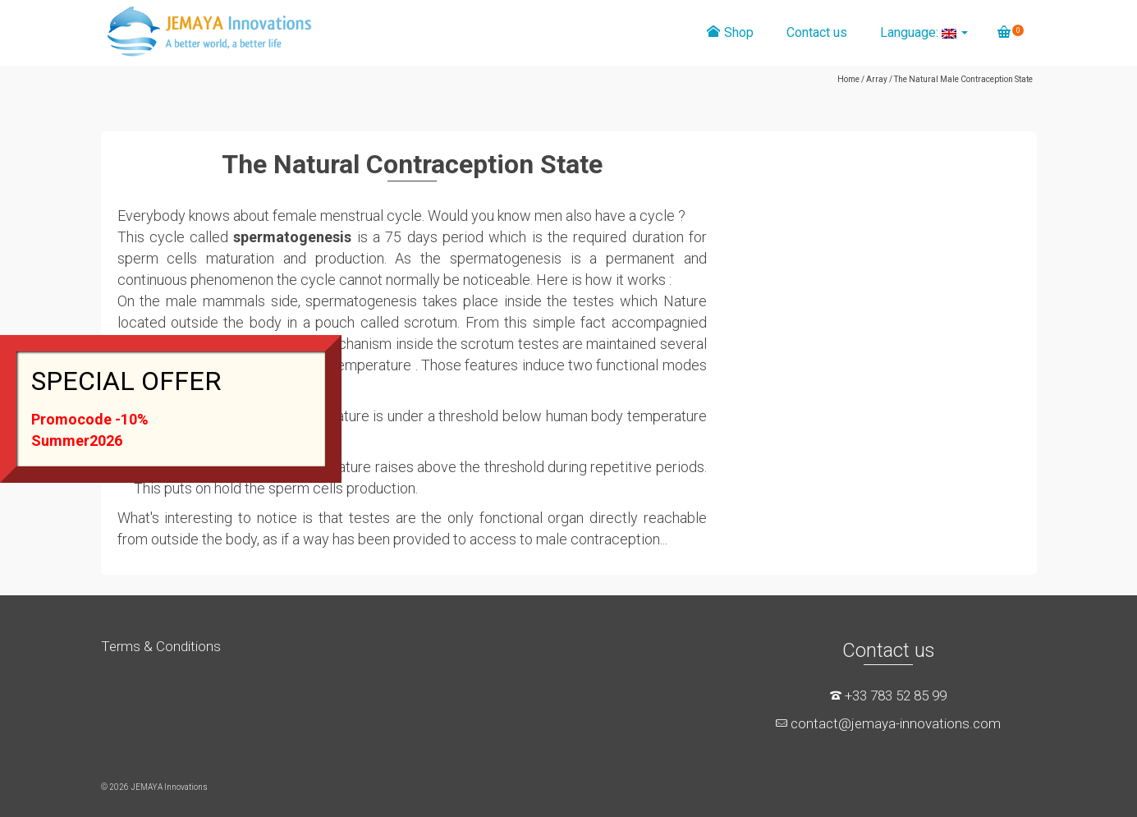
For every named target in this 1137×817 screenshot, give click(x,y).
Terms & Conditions (161, 646)
